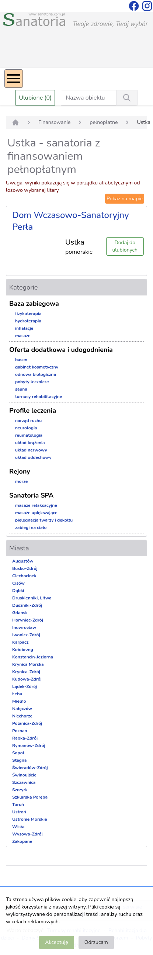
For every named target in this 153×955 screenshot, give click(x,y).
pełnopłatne (104, 122)
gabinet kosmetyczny (36, 367)
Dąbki (18, 591)
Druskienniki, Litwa (32, 598)
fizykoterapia (28, 313)
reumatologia (28, 435)
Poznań (19, 731)
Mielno (19, 701)
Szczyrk (20, 790)
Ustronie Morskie (29, 819)
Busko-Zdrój (25, 568)
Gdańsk (20, 613)
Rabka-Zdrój (25, 738)
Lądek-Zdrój (24, 686)
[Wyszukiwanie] (127, 97)
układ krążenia (30, 443)
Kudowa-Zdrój (27, 679)
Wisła (18, 827)
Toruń (18, 804)
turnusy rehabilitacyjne (38, 396)
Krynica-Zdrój (26, 672)
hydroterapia (28, 321)
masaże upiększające (36, 513)
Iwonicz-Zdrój (26, 635)
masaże (23, 336)
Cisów (18, 583)
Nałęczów (22, 709)
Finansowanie (54, 122)
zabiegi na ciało (30, 527)
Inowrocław (24, 627)
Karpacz (20, 642)
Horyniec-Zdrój (27, 620)
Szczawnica (23, 782)
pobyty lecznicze (32, 382)
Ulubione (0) (35, 98)
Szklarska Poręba (30, 797)
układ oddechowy (33, 457)
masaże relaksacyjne (36, 505)
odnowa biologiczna (35, 374)
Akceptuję (56, 942)
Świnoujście (24, 775)
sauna (21, 389)
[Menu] (13, 78)
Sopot (18, 753)
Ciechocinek (24, 576)
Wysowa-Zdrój (27, 834)
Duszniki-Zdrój (27, 605)
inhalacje (24, 328)
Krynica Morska (28, 664)
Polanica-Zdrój (27, 723)
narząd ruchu (28, 420)
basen (21, 360)
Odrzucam (96, 942)
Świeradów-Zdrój (30, 768)
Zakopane (22, 841)
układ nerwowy (31, 450)
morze (21, 481)
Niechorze (22, 716)
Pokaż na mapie (125, 198)
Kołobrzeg (22, 650)
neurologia (26, 428)
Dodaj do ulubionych (125, 246)
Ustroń (19, 812)
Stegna (19, 760)
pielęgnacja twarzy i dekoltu (44, 520)
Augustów (22, 561)
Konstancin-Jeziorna (32, 657)
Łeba (17, 694)
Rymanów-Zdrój (28, 745)
